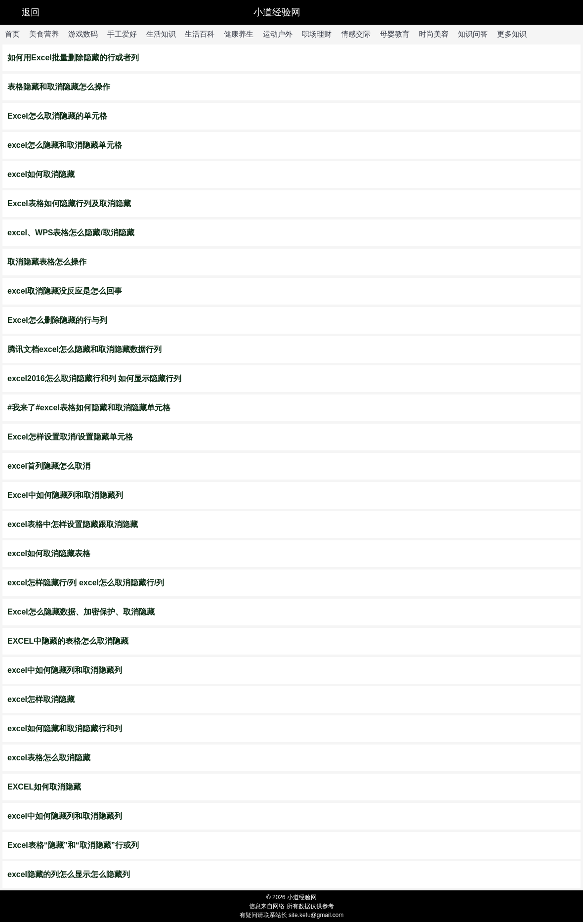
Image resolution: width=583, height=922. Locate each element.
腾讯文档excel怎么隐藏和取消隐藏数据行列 (84, 349)
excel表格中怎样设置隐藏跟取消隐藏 (72, 524)
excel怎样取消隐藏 (41, 699)
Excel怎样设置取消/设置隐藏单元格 (70, 437)
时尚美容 (434, 34)
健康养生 (238, 34)
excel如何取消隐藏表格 (48, 553)
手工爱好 (122, 34)
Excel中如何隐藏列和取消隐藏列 (65, 495)
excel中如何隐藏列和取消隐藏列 (64, 670)
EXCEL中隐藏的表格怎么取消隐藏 (67, 641)
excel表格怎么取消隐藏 (48, 757)
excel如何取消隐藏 (41, 174)
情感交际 (356, 34)
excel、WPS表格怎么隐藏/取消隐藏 (70, 232)
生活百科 (199, 34)
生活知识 (161, 34)
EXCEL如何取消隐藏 (44, 787)
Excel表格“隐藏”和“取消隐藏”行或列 (73, 845)
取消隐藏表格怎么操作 (46, 262)
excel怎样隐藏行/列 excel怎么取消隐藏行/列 (85, 582)
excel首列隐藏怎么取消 (48, 466)
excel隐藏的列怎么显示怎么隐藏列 (68, 874)
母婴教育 (395, 34)
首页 (12, 34)
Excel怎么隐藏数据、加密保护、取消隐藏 (81, 612)
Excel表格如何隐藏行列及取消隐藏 (69, 203)
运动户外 (277, 34)
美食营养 (44, 34)
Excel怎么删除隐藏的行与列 (57, 320)
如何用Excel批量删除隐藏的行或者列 (73, 57)
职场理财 (317, 34)
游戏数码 (83, 34)
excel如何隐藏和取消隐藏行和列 (64, 728)
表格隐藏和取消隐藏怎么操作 (58, 87)
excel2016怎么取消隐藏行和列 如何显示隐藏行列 (94, 378)
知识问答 (473, 34)
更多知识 (512, 34)
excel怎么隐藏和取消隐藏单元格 (64, 145)
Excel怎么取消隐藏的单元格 (57, 116)
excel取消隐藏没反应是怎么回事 (64, 291)
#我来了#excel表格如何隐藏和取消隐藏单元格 (88, 407)
